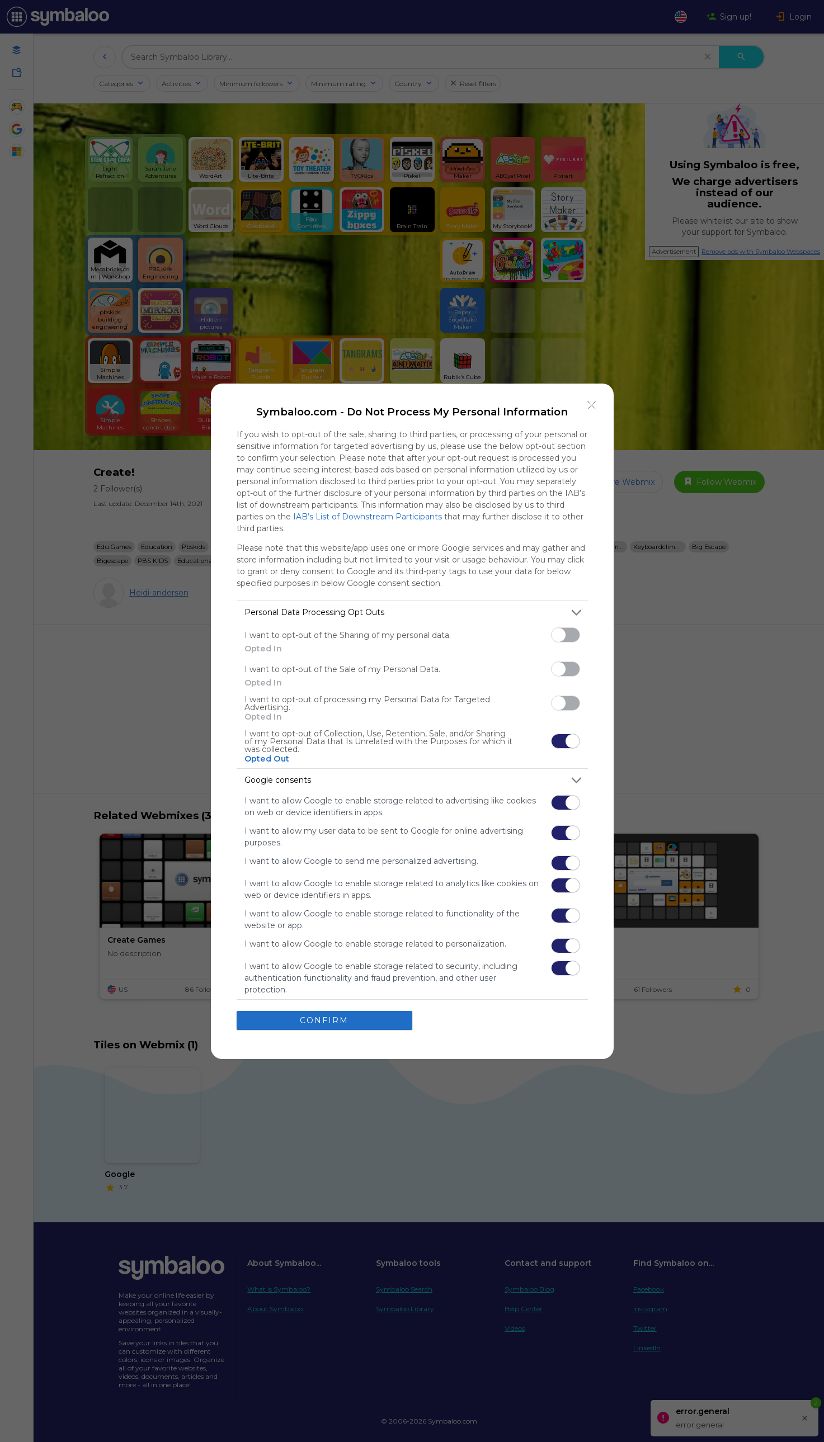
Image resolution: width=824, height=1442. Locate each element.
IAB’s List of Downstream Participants (367, 517)
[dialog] (412, 721)
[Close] (591, 405)
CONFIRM (324, 1020)
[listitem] (412, 612)
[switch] (565, 634)
